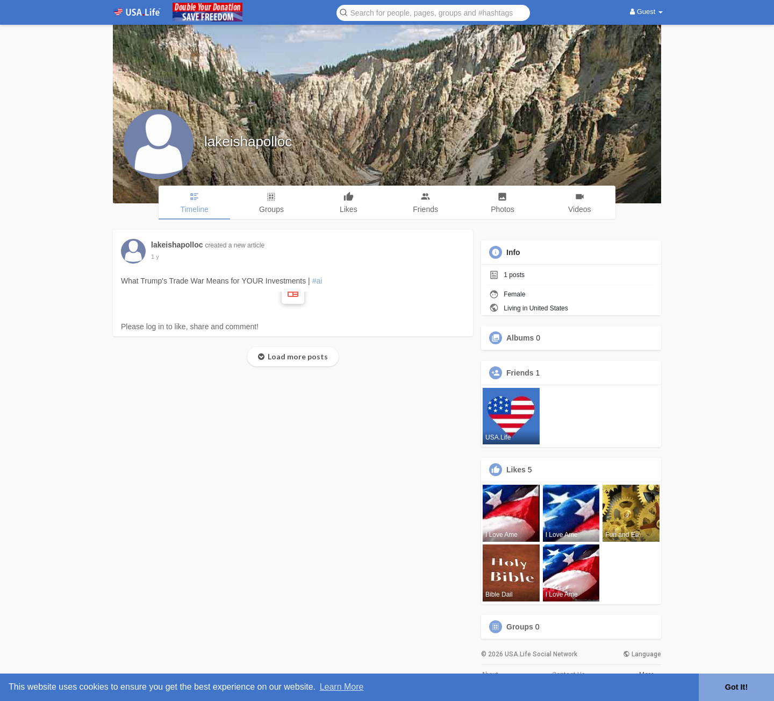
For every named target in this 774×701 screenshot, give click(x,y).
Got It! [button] (736, 687)
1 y (155, 256)
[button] (433, 12)
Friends (520, 373)
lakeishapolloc (248, 141)
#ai (317, 281)
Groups (519, 626)
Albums (520, 338)
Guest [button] (646, 12)
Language (642, 654)
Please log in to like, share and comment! (190, 326)
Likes (516, 469)
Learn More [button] (342, 686)
